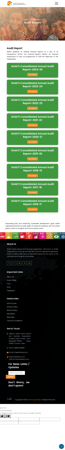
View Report (32, 75)
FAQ (8, 284)
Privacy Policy (12, 307)
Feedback (11, 291)
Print (9, 287)
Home (25, 19)
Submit (10, 377)
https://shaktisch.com (17, 357)
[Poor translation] (7, 416)
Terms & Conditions (14, 321)
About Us (10, 277)
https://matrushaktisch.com (19, 359)
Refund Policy (12, 310)
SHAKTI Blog (11, 280)
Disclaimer (11, 314)
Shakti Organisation (34, 400)
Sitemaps (10, 317)
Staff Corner (12, 303)
